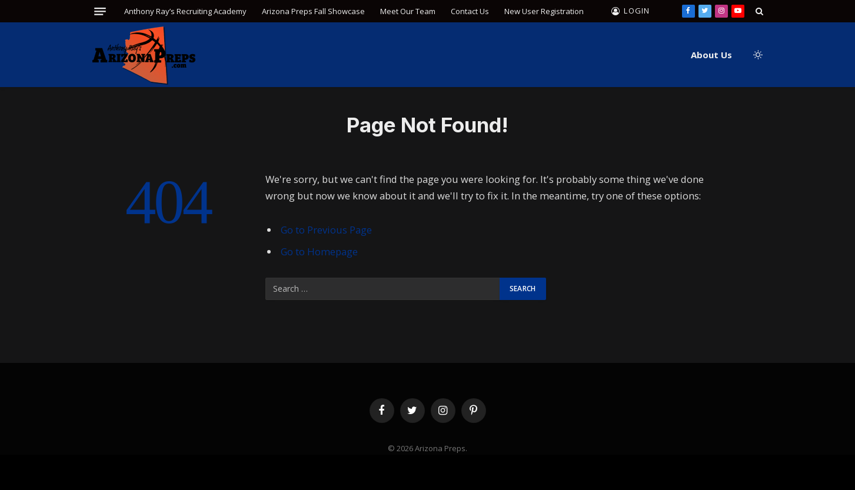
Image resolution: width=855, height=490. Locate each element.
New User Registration (544, 11)
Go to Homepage (319, 251)
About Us (711, 55)
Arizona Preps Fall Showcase (313, 11)
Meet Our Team (407, 11)
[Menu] (100, 11)
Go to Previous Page (326, 229)
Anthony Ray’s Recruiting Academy (185, 11)
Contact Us (470, 11)
